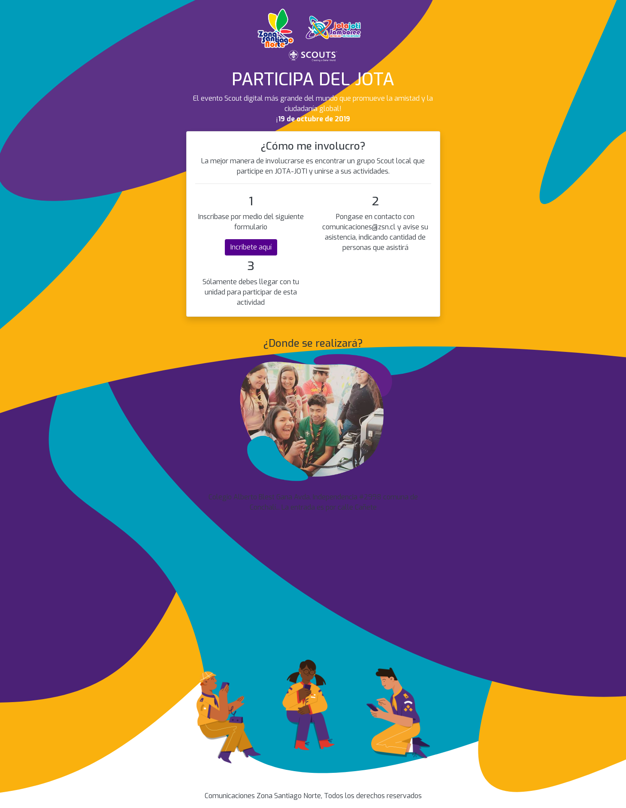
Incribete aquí (251, 247)
